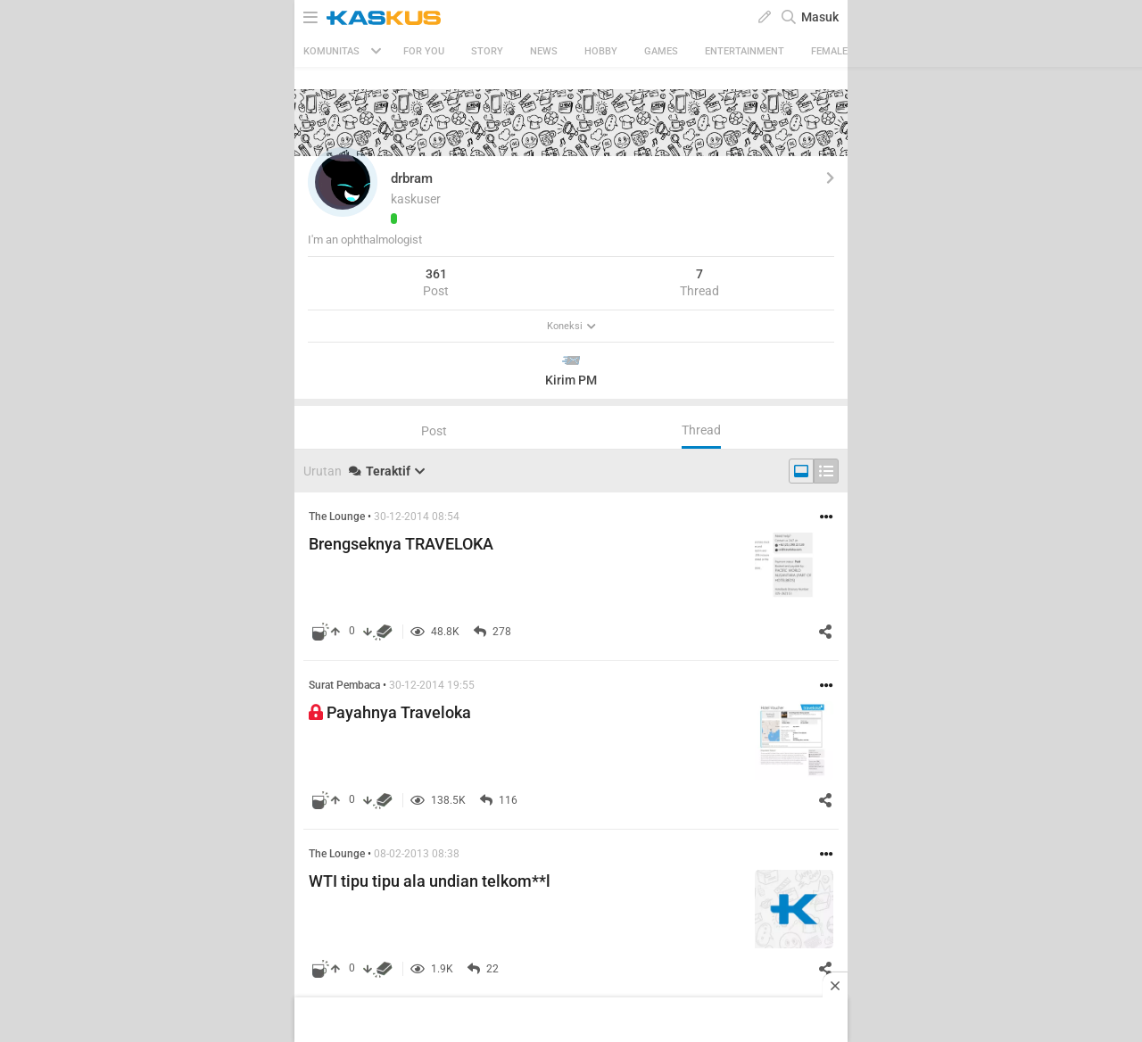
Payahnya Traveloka (390, 712)
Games (661, 51)
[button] (342, 182)
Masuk (820, 17)
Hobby (600, 51)
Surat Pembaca (344, 685)
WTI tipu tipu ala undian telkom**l (429, 881)
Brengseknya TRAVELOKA (401, 543)
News (544, 51)
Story (487, 51)
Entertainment (744, 51)
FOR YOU (423, 51)
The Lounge (337, 516)
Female (829, 51)
